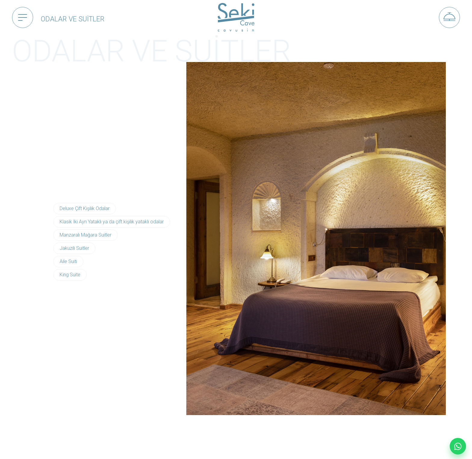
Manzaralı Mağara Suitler (85, 235)
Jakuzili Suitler (74, 248)
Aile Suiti (68, 261)
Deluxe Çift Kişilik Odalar (85, 208)
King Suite (70, 275)
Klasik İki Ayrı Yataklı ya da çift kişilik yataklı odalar (112, 222)
